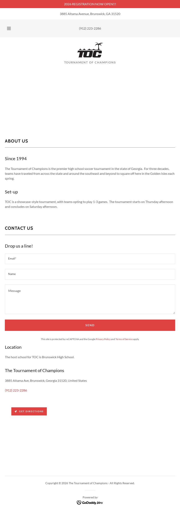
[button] (12, 28)
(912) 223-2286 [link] (90, 28)
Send (90, 325)
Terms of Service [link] (124, 339)
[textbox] (90, 259)
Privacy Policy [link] (103, 339)
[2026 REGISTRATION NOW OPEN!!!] (90, 4)
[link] (90, 50)
